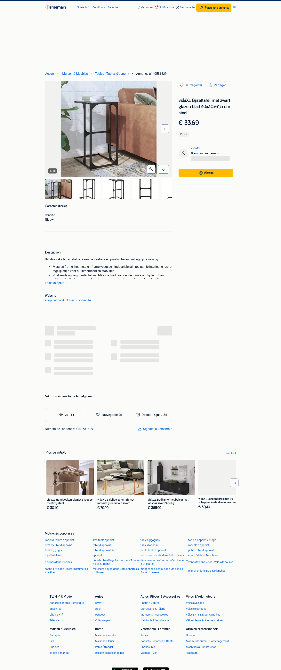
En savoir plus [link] (57, 282)
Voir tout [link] (231, 453)
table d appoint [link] (102, 545)
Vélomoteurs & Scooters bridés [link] (204, 620)
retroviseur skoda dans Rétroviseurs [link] (162, 555)
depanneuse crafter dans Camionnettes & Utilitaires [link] (164, 562)
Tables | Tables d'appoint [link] (59, 540)
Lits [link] (52, 641)
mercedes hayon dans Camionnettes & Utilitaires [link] (116, 570)
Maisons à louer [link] (104, 641)
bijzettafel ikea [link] (53, 555)
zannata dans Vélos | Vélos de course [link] (210, 562)
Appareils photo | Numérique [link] (67, 602)
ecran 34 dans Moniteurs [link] (203, 555)
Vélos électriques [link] (196, 608)
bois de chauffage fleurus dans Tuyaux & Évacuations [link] (116, 562)
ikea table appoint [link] (103, 540)
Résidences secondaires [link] (109, 652)
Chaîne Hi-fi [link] (56, 614)
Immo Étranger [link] (104, 647)
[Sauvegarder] (163, 169)
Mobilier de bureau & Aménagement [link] (207, 641)
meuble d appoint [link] (198, 545)
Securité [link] (113, 7)
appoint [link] (97, 555)
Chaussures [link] (147, 647)
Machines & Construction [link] (201, 647)
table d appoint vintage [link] (202, 540)
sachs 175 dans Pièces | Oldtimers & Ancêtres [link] (66, 570)
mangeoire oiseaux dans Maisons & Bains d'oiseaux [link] (161, 570)
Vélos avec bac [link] (195, 602)
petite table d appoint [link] (153, 550)
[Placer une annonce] (213, 8)
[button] (164, 7)
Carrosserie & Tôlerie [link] (152, 608)
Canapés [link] (55, 635)
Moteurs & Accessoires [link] (154, 614)
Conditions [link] (99, 7)
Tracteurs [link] (191, 652)
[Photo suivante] (165, 129)
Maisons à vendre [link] (105, 635)
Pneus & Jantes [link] (149, 602)
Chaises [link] (54, 647)
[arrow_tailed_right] (234, 483)
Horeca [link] (190, 635)
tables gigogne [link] (54, 550)
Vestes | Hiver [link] (148, 652)
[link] (59, 7)
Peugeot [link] (100, 614)
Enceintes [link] (55, 608)
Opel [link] (97, 608)
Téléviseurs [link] (56, 620)
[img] (58, 189)
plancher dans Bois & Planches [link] (206, 570)
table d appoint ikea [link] (104, 550)
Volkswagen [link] (102, 620)
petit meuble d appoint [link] (58, 545)
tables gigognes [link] (150, 540)
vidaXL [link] (196, 148)
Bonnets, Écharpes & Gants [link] (156, 641)
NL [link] (235, 7)
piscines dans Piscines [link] (58, 562)
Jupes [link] (144, 635)
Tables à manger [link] (59, 652)
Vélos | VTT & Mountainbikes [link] (203, 614)
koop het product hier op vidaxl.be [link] (68, 300)
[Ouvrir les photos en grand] (151, 169)
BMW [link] (98, 602)
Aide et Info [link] (83, 7)
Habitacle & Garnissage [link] (154, 620)
